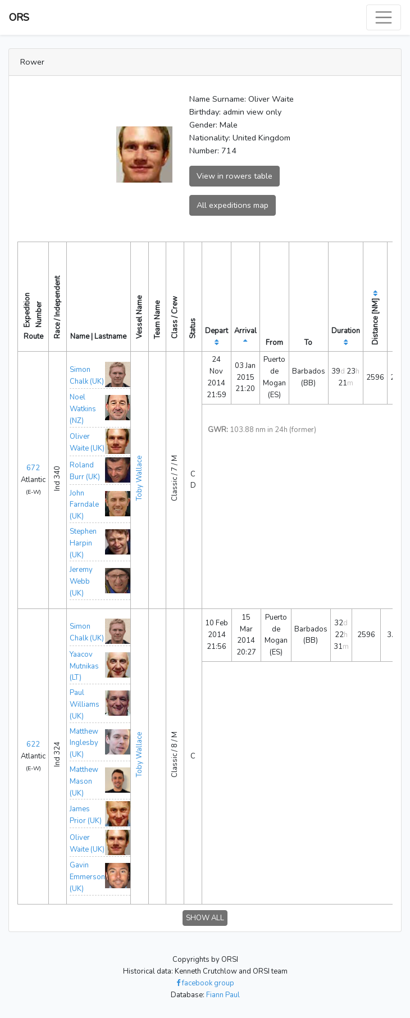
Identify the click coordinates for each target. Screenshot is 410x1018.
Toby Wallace (139, 478)
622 (33, 744)
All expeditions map (232, 205)
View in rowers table (234, 175)
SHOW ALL (205, 918)
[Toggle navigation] (383, 17)
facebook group (205, 983)
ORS (19, 17)
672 (33, 468)
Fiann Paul (223, 995)
